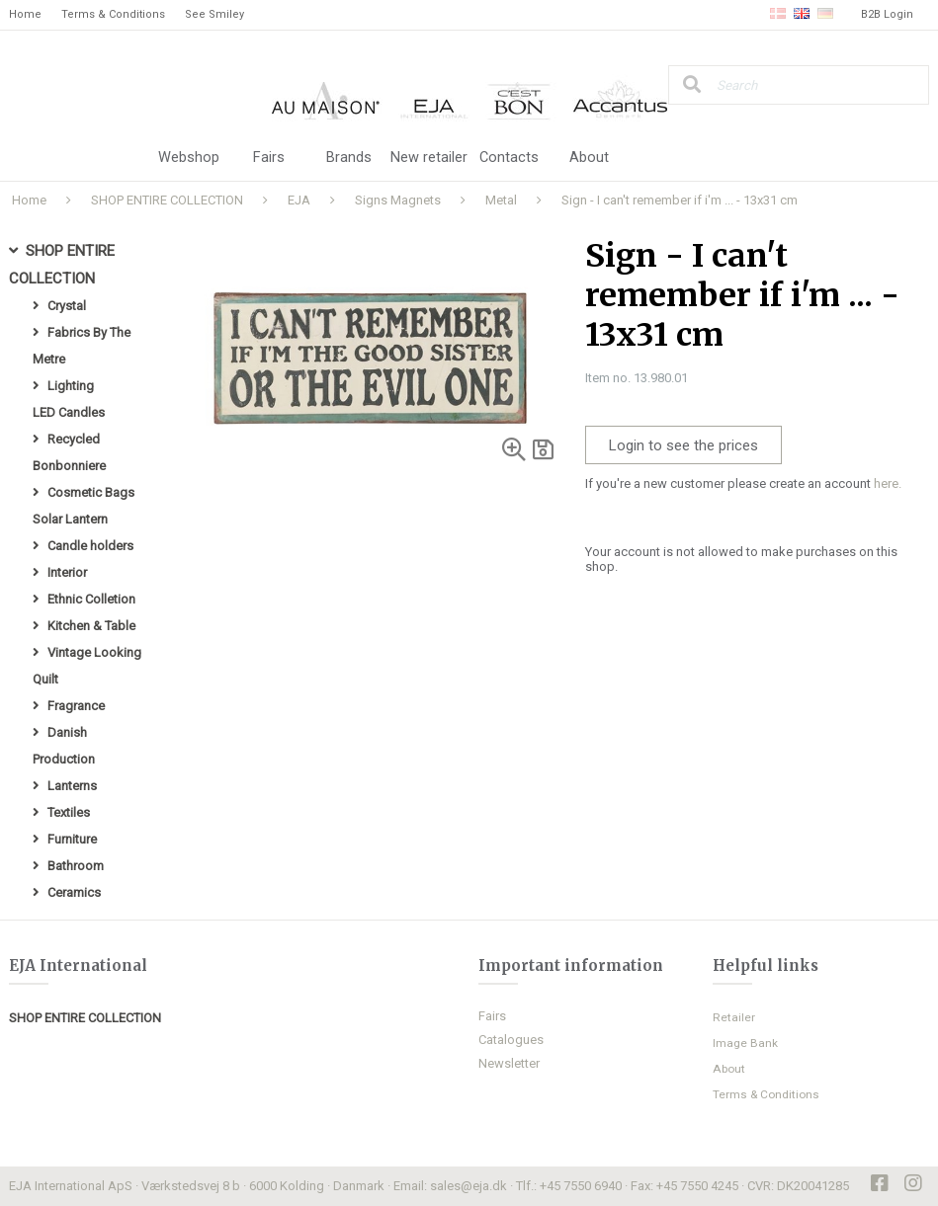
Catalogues (511, 1039)
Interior (67, 572)
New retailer (429, 158)
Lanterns (72, 785)
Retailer (734, 1017)
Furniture (72, 839)
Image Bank (745, 1043)
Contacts (509, 158)
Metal (501, 200)
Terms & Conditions (113, 14)
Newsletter (509, 1063)
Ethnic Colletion (91, 599)
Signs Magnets (398, 200)
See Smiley (214, 14)
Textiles (68, 812)
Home (25, 14)
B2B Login (887, 14)
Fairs (269, 158)
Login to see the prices (683, 445)
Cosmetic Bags (90, 492)
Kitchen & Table (91, 625)
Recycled (73, 439)
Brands (349, 158)
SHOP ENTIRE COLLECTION (167, 200)
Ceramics (74, 892)
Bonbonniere (69, 465)
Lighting (70, 385)
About (589, 158)
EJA (299, 200)
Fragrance (76, 705)
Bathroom (75, 865)
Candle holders (90, 545)
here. (887, 483)
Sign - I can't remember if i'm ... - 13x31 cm (679, 200)
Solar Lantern (70, 519)
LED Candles (69, 412)
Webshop (188, 158)
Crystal (66, 305)
